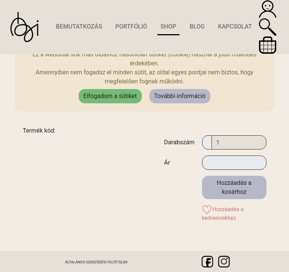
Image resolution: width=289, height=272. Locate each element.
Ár (167, 162)
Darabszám (179, 142)
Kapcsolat (235, 26)
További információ (180, 96)
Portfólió (132, 26)
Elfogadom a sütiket (110, 96)
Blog (197, 26)
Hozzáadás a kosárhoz (234, 187)
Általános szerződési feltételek (96, 262)
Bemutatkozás (79, 26)
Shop (168, 26)
